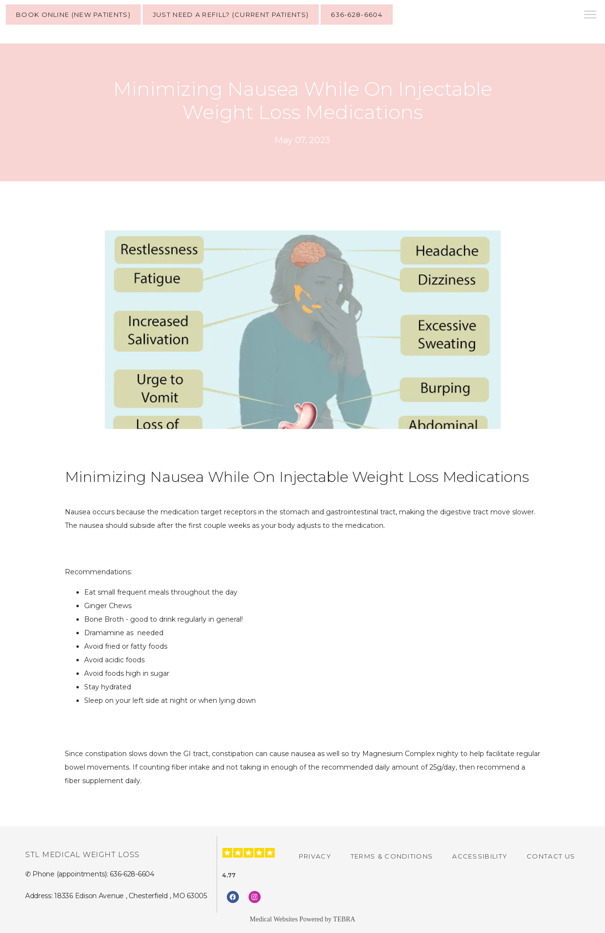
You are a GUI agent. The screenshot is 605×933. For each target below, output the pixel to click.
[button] (590, 15)
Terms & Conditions (392, 856)
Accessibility (479, 856)
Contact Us (551, 856)
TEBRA (344, 919)
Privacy (315, 856)
